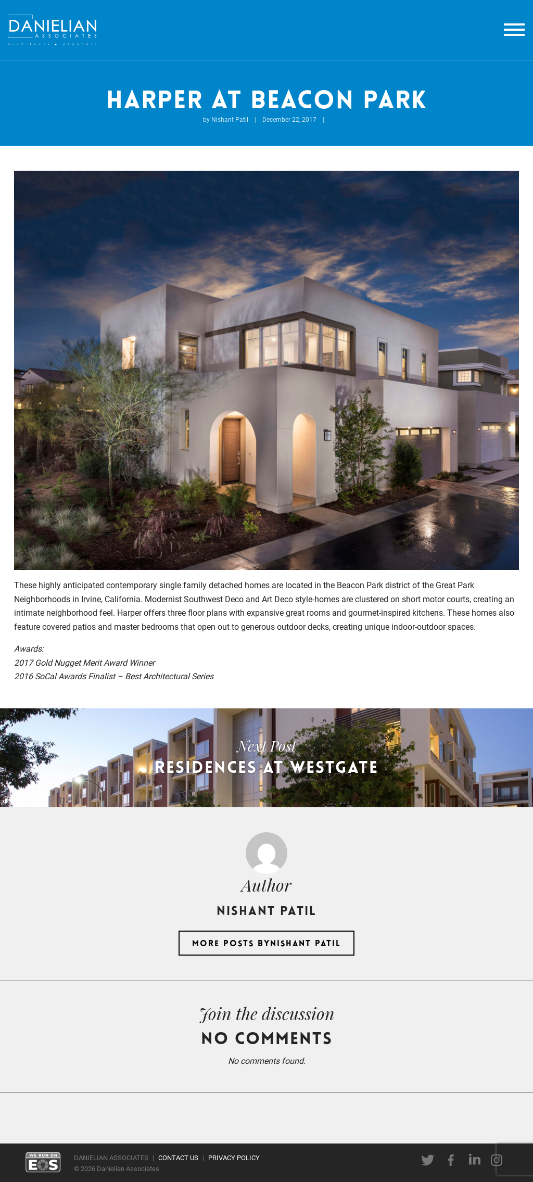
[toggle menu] (514, 30)
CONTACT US (178, 1157)
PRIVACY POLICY (234, 1157)
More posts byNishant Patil (266, 944)
